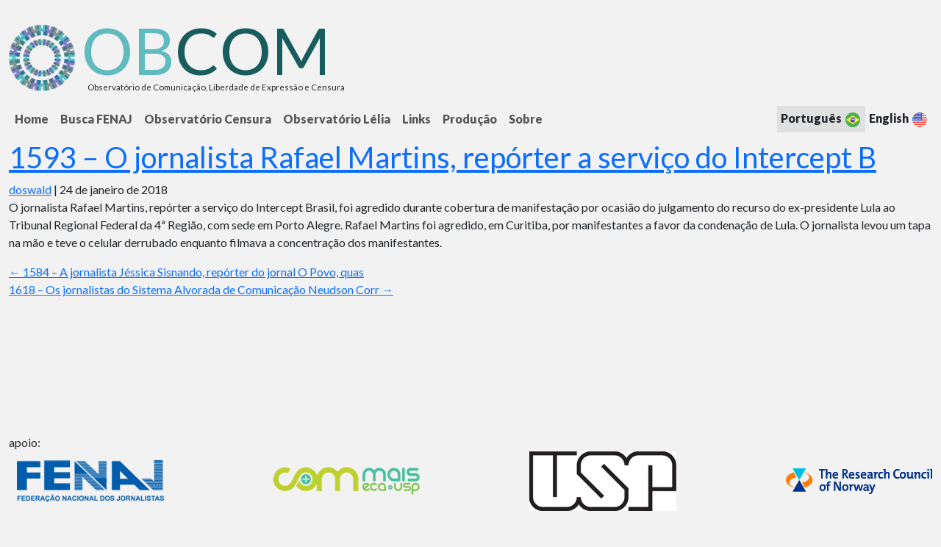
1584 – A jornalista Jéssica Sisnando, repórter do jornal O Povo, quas (186, 272)
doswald (30, 189)
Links (416, 119)
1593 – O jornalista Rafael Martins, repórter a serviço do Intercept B (442, 157)
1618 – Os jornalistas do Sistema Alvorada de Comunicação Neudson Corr (201, 289)
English (899, 120)
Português (821, 120)
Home (32, 119)
